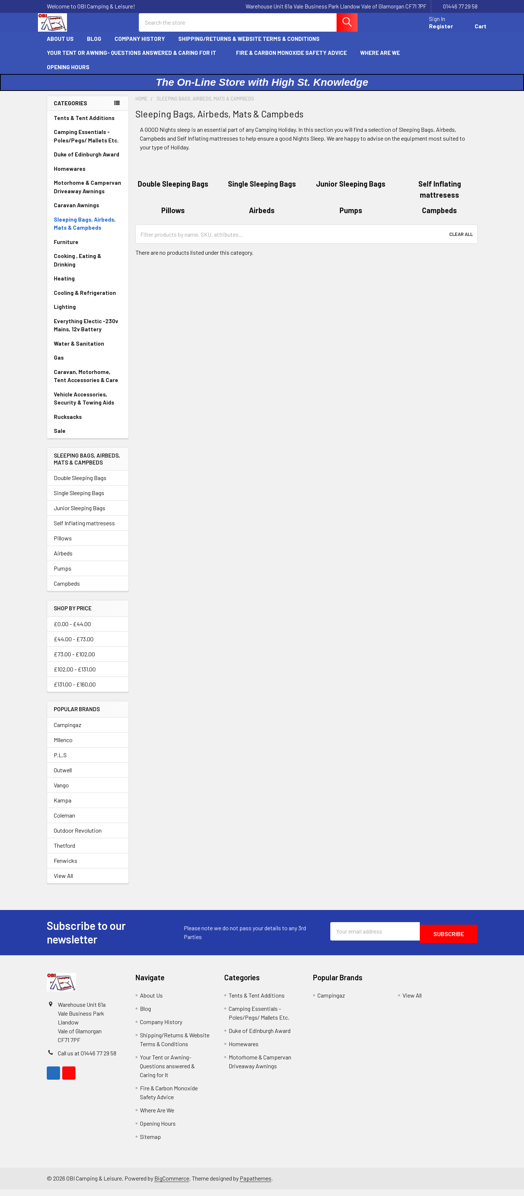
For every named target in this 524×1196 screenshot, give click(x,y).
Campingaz (67, 731)
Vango (61, 791)
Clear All (461, 241)
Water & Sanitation (79, 350)
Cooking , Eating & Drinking (77, 266)
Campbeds (67, 589)
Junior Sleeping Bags (79, 514)
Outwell (63, 776)
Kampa (62, 806)
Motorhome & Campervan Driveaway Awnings (87, 193)
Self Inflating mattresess (84, 529)
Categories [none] (70, 109)
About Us (60, 45)
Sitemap (150, 1143)
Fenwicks (65, 867)
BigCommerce (171, 1184)
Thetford (64, 852)
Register (432, 30)
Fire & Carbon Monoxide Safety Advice (291, 59)
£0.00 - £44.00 (72, 630)
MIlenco (63, 746)
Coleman (64, 821)
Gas (59, 364)
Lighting (65, 313)
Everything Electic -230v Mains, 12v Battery (86, 331)
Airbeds (63, 559)
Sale (60, 437)
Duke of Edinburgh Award (86, 161)
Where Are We (380, 59)
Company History (140, 45)
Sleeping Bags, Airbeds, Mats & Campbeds (85, 230)
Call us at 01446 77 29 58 (87, 1059)
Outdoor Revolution (78, 836)
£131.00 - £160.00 (75, 690)
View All (63, 882)
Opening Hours (68, 73)
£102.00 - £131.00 (75, 675)
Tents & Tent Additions (84, 124)
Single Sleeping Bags (79, 499)
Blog (94, 45)
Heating (64, 285)
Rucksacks (68, 423)
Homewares (69, 175)
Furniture (66, 248)
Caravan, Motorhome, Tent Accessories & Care (86, 382)
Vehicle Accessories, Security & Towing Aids (84, 405)
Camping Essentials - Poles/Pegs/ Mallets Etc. (86, 142)
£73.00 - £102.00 (74, 660)
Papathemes (255, 1184)
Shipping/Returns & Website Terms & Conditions (252, 45)
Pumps (62, 574)
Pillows (63, 544)
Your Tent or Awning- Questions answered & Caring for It (135, 59)
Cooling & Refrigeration (85, 299)
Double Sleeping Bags (80, 484)
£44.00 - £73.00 (74, 645)
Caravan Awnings (76, 211)
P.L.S (60, 761)
